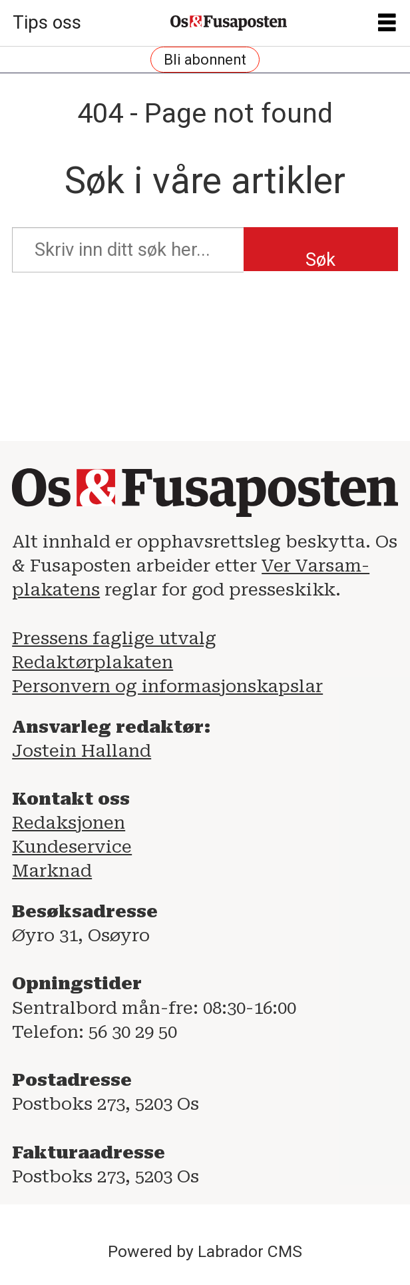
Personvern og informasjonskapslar (167, 686)
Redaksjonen (68, 823)
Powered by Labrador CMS (205, 1251)
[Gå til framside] (228, 23)
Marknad (52, 871)
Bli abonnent (205, 59)
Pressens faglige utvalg (114, 638)
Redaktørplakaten (92, 662)
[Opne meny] (387, 23)
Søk (320, 259)
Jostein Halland (81, 751)
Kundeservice (72, 847)
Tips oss (47, 22)
